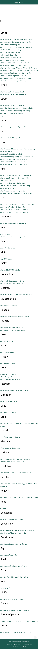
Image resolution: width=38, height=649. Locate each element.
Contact (23, 646)
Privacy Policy (27, 644)
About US (9, 644)
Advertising (15, 646)
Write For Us (17, 644)
